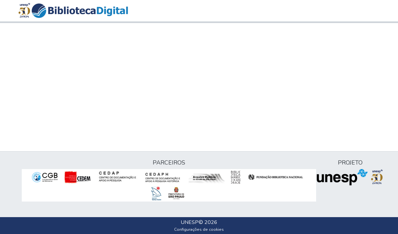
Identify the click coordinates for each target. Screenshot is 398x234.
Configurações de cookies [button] (199, 229)
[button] (80, 11)
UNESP (190, 222)
